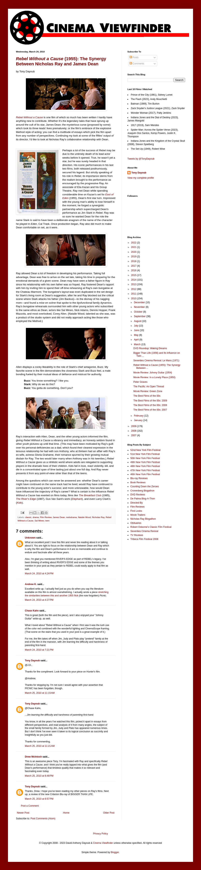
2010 (134, 298)
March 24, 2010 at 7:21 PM (39, 649)
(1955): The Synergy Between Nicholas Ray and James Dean (61, 61)
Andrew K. (31, 584)
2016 (134, 270)
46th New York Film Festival (145, 474)
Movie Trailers (137, 514)
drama (36, 517)
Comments (137, 63)
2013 (134, 284)
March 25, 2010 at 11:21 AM (40, 746)
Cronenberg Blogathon (142, 490)
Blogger (115, 852)
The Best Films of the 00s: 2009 (150, 400)
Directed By (136, 502)
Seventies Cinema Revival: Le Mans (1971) (156, 360)
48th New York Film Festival (145, 466)
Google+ (12, 1)
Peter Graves (140, 382)
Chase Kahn (32, 610)
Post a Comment (30, 805)
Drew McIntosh (33, 756)
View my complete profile (140, 177)
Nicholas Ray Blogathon (143, 518)
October (138, 311)
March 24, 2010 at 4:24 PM (39, 573)
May (136, 335)
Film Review (46, 517)
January (138, 420)
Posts (134, 57)
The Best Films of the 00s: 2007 (150, 409)
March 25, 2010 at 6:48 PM (39, 775)
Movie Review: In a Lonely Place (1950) (154, 377)
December (140, 302)
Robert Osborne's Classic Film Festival (150, 527)
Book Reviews (137, 482)
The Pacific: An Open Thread (148, 386)
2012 (134, 289)
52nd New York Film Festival (145, 450)
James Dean (59, 517)
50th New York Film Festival (145, 458)
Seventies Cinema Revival (144, 531)
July (136, 325)
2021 (134, 247)
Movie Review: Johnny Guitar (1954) (152, 372)
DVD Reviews (137, 494)
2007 (134, 435)
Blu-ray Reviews (139, 478)
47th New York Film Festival (145, 470)
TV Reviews (136, 535)
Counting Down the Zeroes (144, 486)
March (137, 344)
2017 (134, 265)
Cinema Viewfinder (103, 843)
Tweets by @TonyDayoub (140, 158)
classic (28, 517)
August (138, 321)
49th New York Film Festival (145, 462)
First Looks (136, 511)
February (139, 415)
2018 (134, 261)
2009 (134, 426)
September (140, 316)
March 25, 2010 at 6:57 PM (39, 798)
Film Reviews (137, 506)
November (140, 307)
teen (47, 520)
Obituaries (135, 523)
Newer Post (23, 812)
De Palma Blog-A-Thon (142, 498)
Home (66, 812)
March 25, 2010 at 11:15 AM (40, 693)
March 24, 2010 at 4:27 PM (39, 600)
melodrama (71, 517)
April (136, 339)
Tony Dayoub (32, 660)
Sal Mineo (39, 520)
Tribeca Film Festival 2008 (144, 539)
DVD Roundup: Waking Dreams (150, 348)
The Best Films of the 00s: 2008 (150, 405)
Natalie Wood (84, 517)
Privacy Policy (100, 833)
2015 (134, 275)
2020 (134, 252)
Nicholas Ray (98, 517)
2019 (134, 256)
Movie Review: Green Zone (147, 391)
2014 (134, 279)
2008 (134, 430)
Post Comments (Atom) (42, 818)
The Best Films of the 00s (146, 395)
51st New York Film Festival (145, 454)
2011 (134, 293)
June (137, 330)
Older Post (108, 812)
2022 (134, 242)
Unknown (30, 537)
